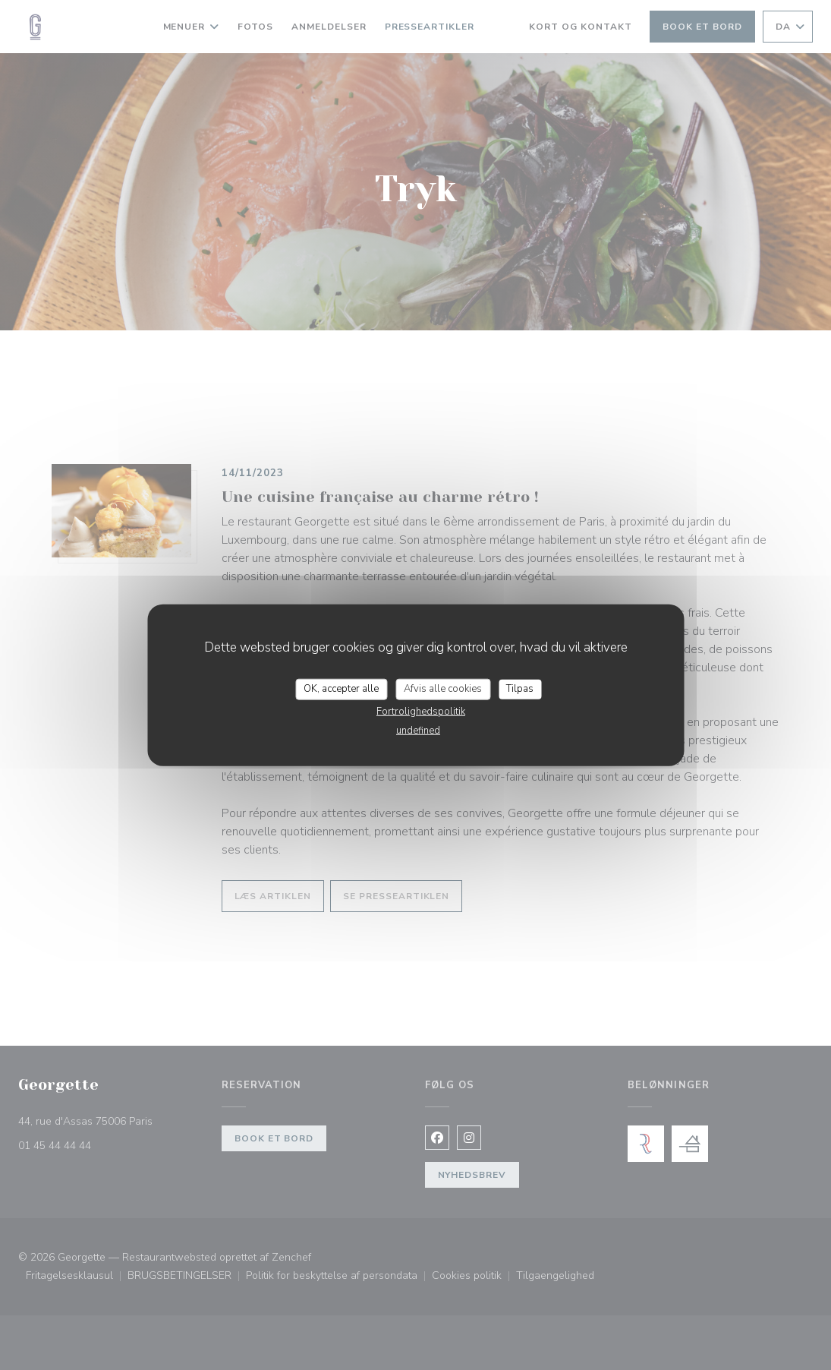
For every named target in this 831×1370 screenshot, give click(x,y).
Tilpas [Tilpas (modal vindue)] (520, 689)
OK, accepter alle (341, 689)
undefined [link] (418, 730)
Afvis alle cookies (443, 689)
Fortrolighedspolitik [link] (420, 711)
